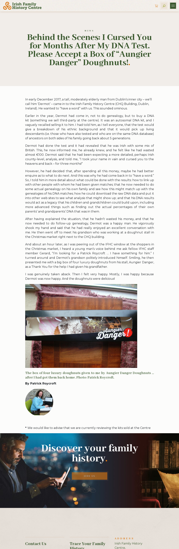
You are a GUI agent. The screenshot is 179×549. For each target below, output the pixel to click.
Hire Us (89, 476)
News (89, 31)
